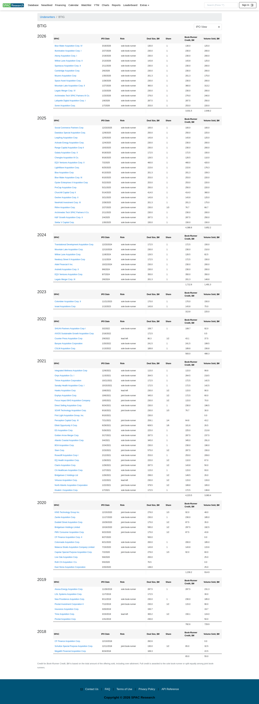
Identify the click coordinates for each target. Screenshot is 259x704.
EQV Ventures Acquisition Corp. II (69, 162)
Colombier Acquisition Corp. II (68, 301)
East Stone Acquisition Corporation (70, 567)
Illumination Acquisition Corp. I (68, 51)
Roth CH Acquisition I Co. (66, 562)
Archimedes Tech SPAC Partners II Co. (72, 212)
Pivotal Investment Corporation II (69, 604)
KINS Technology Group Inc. (67, 512)
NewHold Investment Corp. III (68, 202)
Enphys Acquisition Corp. (66, 395)
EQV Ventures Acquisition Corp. (69, 274)
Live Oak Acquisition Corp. (66, 557)
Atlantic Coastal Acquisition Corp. (69, 440)
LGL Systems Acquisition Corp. (68, 594)
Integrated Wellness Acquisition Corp (71, 370)
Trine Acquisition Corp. (65, 614)
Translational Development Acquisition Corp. (74, 244)
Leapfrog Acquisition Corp (66, 138)
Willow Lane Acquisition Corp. (68, 254)
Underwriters (47, 17)
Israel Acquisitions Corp (65, 306)
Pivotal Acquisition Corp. (65, 619)
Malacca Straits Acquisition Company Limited (74, 547)
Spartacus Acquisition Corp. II (68, 66)
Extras (143, 5)
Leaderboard (130, 5)
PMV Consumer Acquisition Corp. (69, 532)
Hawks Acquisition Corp (65, 390)
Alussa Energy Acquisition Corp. (69, 589)
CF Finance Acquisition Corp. (67, 641)
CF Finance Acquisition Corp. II (68, 537)
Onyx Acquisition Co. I (64, 375)
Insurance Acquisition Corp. (67, 609)
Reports (116, 5)
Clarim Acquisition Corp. (65, 465)
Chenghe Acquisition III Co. (67, 157)
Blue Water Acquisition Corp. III (68, 177)
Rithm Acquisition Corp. (65, 207)
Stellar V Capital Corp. (64, 222)
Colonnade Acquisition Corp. (67, 542)
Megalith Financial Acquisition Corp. (70, 651)
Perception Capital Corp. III (67, 420)
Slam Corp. (60, 450)
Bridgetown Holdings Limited (67, 527)
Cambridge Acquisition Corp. (67, 71)
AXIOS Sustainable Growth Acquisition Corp (74, 333)
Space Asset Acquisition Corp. (68, 81)
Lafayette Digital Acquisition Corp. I (70, 101)
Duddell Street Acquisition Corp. (69, 522)
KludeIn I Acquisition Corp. (66, 490)
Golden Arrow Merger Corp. (67, 435)
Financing (60, 5)
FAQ (107, 689)
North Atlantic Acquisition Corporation (71, 485)
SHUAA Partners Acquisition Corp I (70, 328)
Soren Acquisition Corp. (65, 105)
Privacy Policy (147, 689)
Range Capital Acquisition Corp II (69, 148)
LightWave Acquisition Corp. (67, 167)
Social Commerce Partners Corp (69, 128)
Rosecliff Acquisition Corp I (66, 455)
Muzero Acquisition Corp (65, 76)
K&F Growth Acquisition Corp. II (69, 217)
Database (33, 5)
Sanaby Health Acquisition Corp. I (69, 385)
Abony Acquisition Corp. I (66, 56)
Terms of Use (124, 689)
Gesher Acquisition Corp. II (66, 197)
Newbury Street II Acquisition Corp (70, 259)
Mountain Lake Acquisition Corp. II (70, 86)
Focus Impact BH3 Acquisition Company (72, 400)
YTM (96, 5)
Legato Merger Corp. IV (65, 91)
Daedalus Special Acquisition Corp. (70, 133)
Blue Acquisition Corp (64, 172)
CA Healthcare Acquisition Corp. (69, 470)
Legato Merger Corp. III (65, 279)
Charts (105, 5)
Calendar (73, 5)
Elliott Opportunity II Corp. (66, 425)
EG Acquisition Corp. (64, 430)
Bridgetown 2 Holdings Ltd (66, 475)
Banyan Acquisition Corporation (68, 343)
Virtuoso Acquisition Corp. (66, 480)
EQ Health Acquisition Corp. (67, 460)
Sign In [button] (247, 5)
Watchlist (86, 5)
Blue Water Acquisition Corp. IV (68, 46)
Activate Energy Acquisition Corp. (69, 143)
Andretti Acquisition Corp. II (67, 269)
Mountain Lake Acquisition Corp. (69, 249)
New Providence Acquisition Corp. (70, 599)
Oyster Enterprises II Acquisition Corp (71, 182)
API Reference (170, 689)
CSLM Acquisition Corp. (65, 348)
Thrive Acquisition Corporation (68, 380)
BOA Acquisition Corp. (64, 445)
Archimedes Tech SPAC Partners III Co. (72, 96)
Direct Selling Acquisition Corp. (68, 405)
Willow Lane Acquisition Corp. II (69, 61)
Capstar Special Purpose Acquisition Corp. (73, 552)
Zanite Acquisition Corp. (65, 517)
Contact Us (91, 689)
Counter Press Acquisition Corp (68, 338)
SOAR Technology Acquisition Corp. (70, 410)
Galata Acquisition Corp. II (66, 152)
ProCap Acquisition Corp (65, 187)
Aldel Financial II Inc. (64, 264)
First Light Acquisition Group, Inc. (69, 415)
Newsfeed (46, 5)
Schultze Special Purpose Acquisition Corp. (74, 646)
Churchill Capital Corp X (65, 192)
